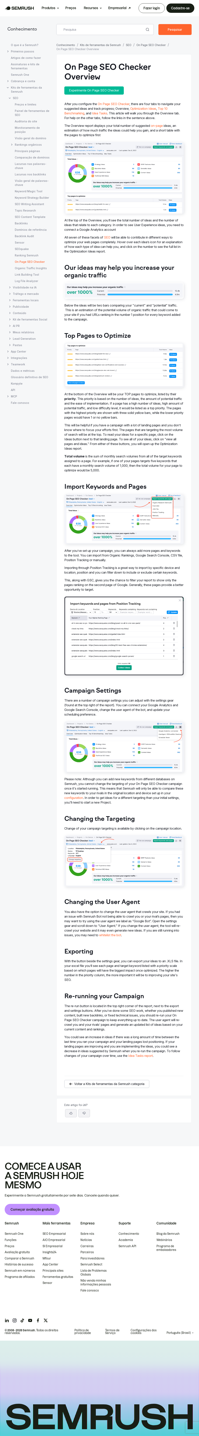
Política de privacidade (82, 1332)
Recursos (91, 8)
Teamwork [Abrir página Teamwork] (18, 364)
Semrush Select (91, 1264)
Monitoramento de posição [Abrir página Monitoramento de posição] (27, 129)
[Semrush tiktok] (22, 1320)
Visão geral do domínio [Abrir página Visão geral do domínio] (30, 138)
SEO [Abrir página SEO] (15, 98)
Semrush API (127, 1246)
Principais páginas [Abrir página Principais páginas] (27, 151)
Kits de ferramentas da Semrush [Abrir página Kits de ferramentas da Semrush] (26, 89)
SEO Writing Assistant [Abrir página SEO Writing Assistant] (29, 204)
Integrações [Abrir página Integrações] (19, 358)
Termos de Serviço (112, 1332)
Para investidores (92, 1258)
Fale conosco (89, 1290)
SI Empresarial (53, 1246)
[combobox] (101, 29)
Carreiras (87, 1246)
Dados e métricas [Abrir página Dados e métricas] (23, 370)
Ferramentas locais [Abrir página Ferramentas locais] (26, 300)
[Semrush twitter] (46, 1320)
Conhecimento (22, 29)
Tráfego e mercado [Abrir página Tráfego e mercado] (26, 294)
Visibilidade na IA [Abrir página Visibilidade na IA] (25, 287)
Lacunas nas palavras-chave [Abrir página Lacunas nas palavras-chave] (30, 166)
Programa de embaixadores (166, 1248)
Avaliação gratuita (17, 1252)
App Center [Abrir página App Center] (18, 351)
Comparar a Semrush (19, 1258)
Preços (70, 8)
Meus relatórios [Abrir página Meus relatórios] (23, 332)
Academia (126, 1240)
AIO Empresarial (54, 1240)
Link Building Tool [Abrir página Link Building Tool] (27, 274)
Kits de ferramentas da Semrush (100, 45)
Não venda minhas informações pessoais (95, 1282)
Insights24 (49, 1252)
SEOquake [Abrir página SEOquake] (22, 249)
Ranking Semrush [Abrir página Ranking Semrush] (26, 255)
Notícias (86, 1240)
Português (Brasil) (179, 1332)
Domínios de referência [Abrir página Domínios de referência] (31, 229)
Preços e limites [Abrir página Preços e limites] (25, 104)
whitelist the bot (110, 935)
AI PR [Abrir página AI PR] (16, 326)
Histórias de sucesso (19, 1264)
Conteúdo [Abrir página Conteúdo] (19, 313)
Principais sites (53, 1270)
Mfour (47, 1258)
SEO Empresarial (54, 1233)
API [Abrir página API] (13, 390)
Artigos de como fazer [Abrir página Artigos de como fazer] (26, 57)
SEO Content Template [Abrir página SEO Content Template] (30, 217)
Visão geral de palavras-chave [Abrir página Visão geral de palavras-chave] (32, 182)
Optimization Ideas (143, 109)
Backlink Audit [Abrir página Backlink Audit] (24, 236)
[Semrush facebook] (38, 1320)
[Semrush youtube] (30, 1320)
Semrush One (14, 1233)
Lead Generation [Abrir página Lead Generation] (24, 339)
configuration (73, 798)
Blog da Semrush (168, 1233)
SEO (128, 45)
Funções (11, 1240)
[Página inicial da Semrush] (19, 8)
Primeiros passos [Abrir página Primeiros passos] (22, 51)
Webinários (164, 1240)
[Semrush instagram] (14, 1320)
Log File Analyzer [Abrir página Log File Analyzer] (26, 281)
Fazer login (151, 8)
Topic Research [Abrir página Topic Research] (25, 210)
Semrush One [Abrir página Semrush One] (20, 74)
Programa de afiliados (20, 1276)
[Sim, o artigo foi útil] (71, 1113)
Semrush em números (20, 1270)
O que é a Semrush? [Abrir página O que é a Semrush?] (24, 45)
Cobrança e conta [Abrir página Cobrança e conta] (23, 81)
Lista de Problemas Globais (93, 1272)
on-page (157, 126)
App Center (50, 1264)
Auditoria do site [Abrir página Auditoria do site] (26, 121)
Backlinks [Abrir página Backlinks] (21, 223)
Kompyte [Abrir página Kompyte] (17, 383)
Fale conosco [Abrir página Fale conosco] (20, 402)
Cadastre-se (180, 8)
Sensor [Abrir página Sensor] (19, 242)
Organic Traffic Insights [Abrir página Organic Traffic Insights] (31, 268)
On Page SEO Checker (151, 45)
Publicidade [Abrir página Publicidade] (21, 307)
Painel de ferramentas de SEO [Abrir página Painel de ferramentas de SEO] (32, 113)
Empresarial (117, 8)
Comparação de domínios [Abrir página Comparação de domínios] (32, 157)
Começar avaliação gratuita (32, 1209)
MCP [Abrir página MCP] (14, 396)
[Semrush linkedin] (7, 1320)
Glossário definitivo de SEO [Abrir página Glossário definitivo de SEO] (29, 377)
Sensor (47, 1282)
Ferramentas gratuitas (58, 1276)
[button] (84, 1113)
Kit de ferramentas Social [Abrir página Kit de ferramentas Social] (30, 319)
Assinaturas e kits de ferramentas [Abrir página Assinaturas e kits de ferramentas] (25, 66)
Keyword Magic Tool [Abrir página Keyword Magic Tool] (28, 191)
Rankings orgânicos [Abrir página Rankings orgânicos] (28, 145)
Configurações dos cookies (144, 1332)
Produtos (48, 8)
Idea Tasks (99, 113)
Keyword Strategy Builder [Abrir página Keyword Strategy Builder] (32, 197)
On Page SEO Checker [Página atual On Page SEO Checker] (30, 261)
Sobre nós (87, 1233)
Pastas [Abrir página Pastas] (17, 345)
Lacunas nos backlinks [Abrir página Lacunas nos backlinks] (30, 174)
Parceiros (87, 1252)
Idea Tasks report (140, 1056)
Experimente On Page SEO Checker (94, 90)
